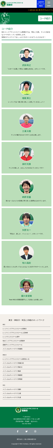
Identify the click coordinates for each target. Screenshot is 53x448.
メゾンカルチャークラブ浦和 (12, 389)
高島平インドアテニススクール (12, 345)
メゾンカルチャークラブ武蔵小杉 (13, 363)
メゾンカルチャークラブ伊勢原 (12, 379)
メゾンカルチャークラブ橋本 (12, 371)
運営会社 (20, 439)
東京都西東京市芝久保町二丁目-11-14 (26, 419)
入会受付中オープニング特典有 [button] (40, 4)
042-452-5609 (26, 423)
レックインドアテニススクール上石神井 (15, 333)
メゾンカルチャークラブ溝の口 (12, 367)
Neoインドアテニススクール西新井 (14, 341)
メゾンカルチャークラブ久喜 (12, 397)
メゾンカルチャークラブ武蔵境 (12, 349)
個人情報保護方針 (30, 439)
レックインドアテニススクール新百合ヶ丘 (16, 359)
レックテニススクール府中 (11, 337)
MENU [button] (49, 6)
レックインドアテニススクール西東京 (15, 328)
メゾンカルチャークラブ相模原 (12, 375)
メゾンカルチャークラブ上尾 (12, 393)
